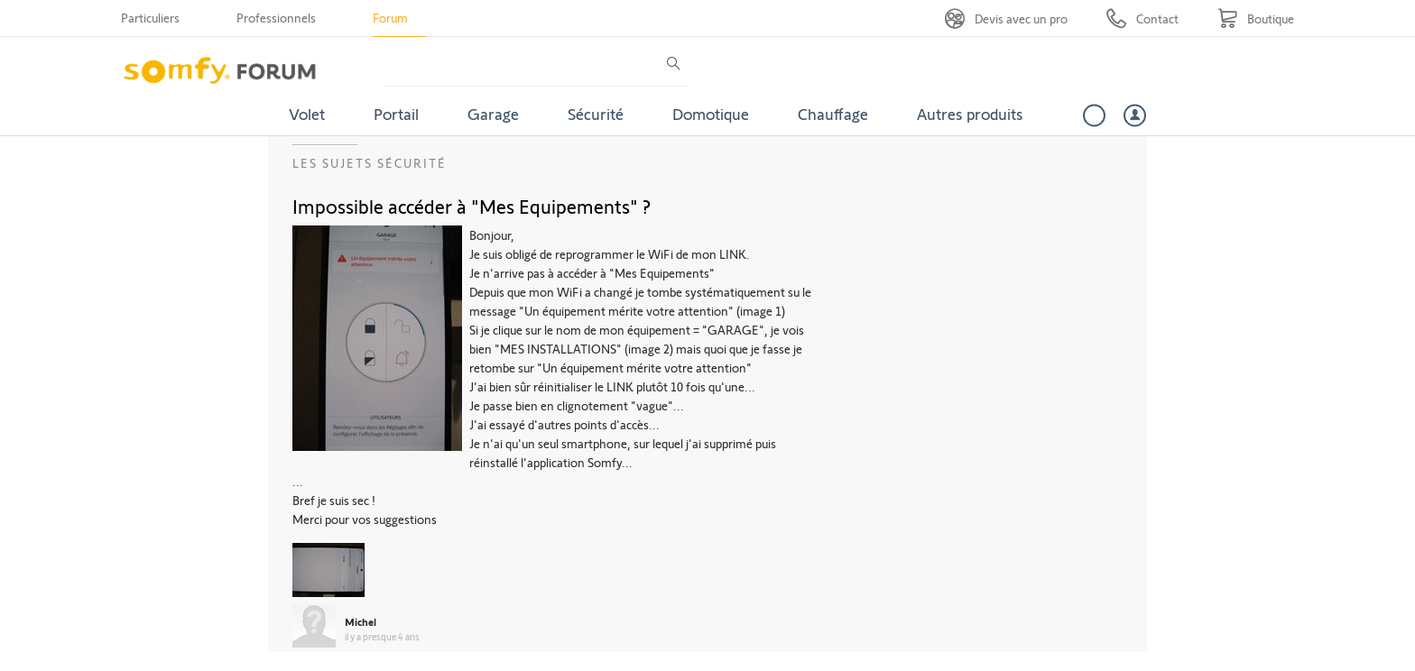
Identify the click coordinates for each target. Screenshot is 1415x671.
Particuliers (150, 17)
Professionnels (276, 17)
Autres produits (970, 114)
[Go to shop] (1255, 18)
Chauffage (833, 114)
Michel (360, 621)
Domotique (710, 114)
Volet (307, 114)
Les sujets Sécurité (369, 162)
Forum (390, 17)
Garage (493, 114)
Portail (396, 114)
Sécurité (596, 114)
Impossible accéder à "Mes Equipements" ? (471, 205)
